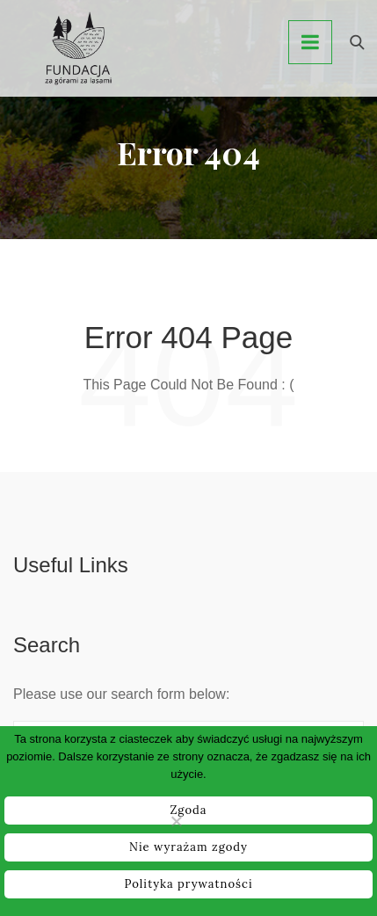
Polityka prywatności (188, 883)
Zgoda (188, 810)
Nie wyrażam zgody (188, 847)
